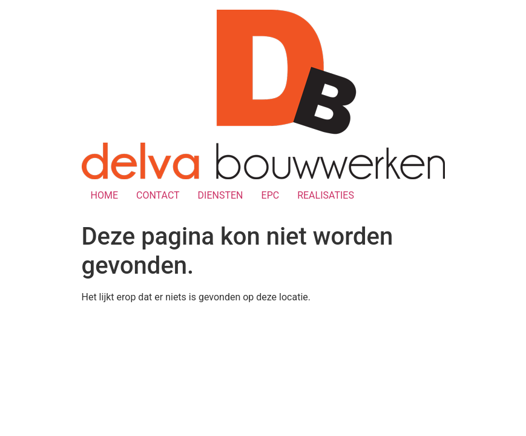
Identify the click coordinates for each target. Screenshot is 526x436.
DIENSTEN (220, 195)
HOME (104, 195)
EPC (270, 195)
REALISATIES (325, 195)
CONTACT (158, 195)
